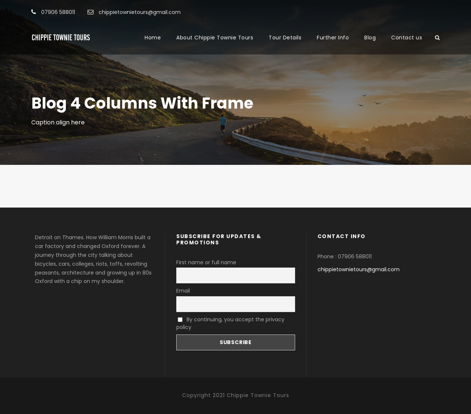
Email (183, 290)
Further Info (333, 37)
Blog (370, 37)
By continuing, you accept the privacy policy (230, 323)
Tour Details (285, 37)
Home (153, 37)
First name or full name (206, 262)
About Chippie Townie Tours (214, 37)
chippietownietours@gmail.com (359, 269)
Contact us (406, 37)
